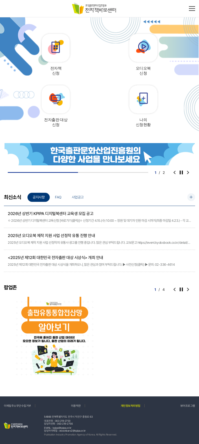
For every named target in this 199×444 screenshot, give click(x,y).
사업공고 (78, 197)
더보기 (191, 197)
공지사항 (39, 197)
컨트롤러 (181, 172)
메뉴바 (192, 8)
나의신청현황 (143, 122)
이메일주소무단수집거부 (17, 406)
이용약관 (76, 406)
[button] (187, 172)
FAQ (58, 197)
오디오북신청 (143, 71)
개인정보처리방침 (130, 406)
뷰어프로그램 (187, 406)
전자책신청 (56, 71)
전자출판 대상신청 (55, 122)
